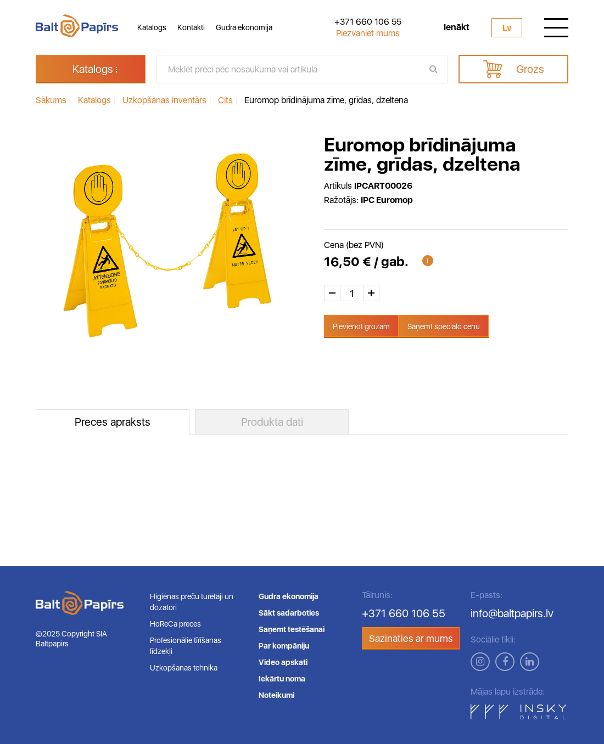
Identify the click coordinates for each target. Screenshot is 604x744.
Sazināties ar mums (411, 638)
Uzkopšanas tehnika (183, 667)
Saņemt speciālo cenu (443, 326)
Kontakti (191, 27)
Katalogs (151, 27)
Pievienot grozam (361, 326)
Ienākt (456, 27)
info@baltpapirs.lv (512, 613)
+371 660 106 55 (367, 22)
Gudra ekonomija (244, 27)
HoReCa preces (175, 623)
